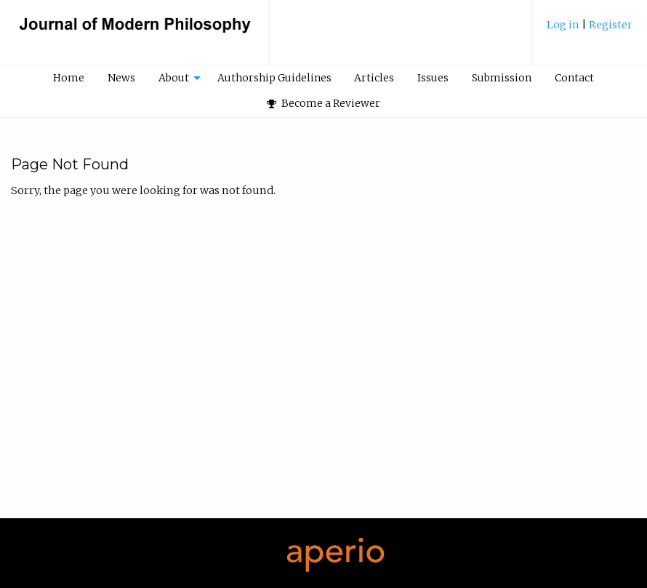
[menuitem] (589, 30)
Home (68, 77)
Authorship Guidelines (274, 77)
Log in (564, 24)
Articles (374, 77)
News (121, 77)
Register (610, 24)
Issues (433, 77)
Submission (501, 77)
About (173, 77)
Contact (574, 77)
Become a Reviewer (323, 103)
